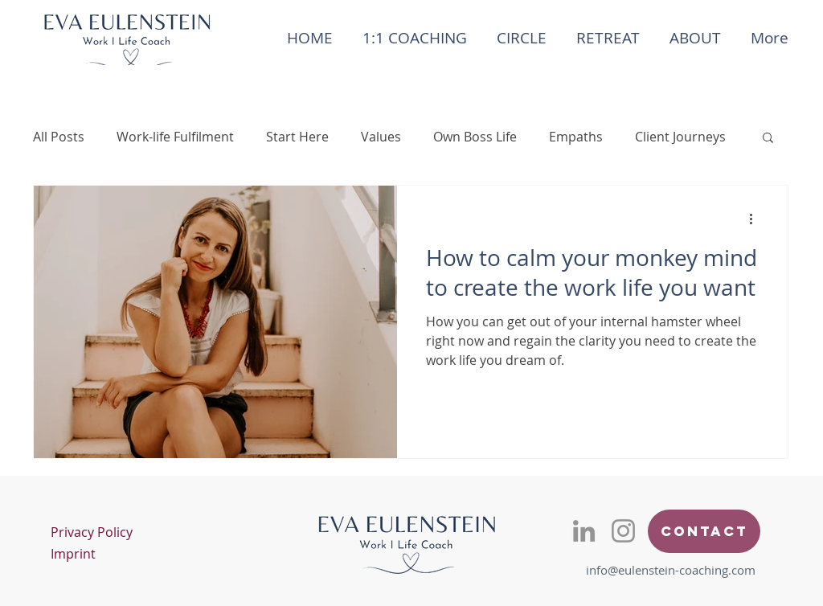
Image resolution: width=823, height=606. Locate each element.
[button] (768, 138)
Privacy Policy (92, 532)
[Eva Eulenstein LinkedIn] (584, 531)
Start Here (297, 137)
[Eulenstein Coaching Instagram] (623, 531)
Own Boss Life (475, 137)
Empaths (576, 137)
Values (381, 137)
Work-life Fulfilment (175, 137)
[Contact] (704, 531)
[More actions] (756, 218)
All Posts (58, 137)
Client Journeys (680, 137)
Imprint (73, 554)
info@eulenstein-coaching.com (670, 570)
